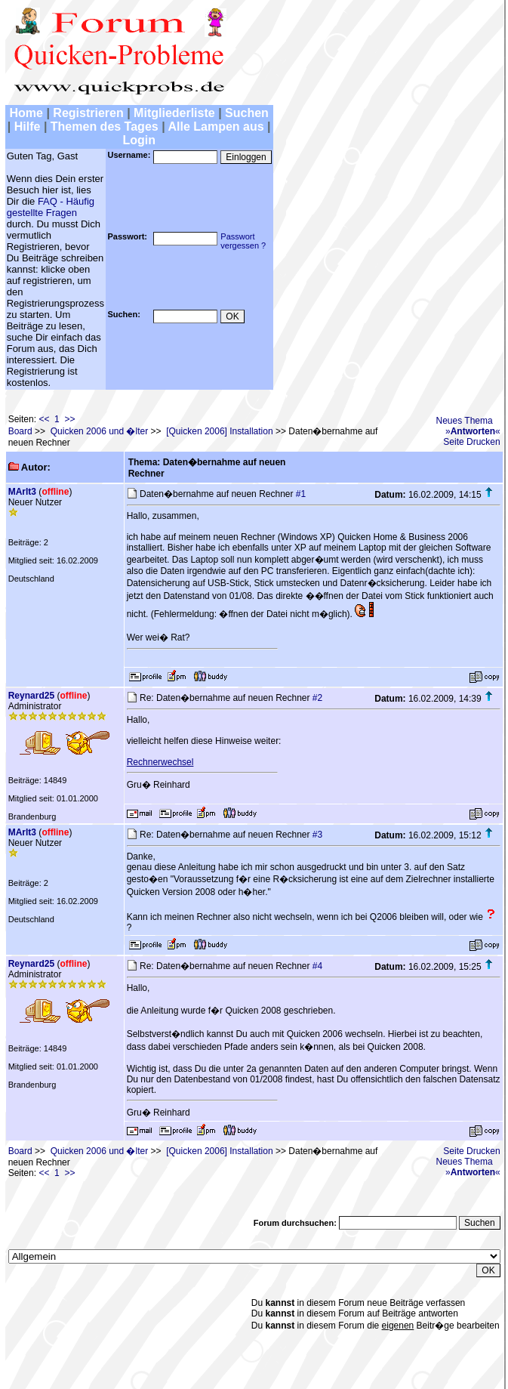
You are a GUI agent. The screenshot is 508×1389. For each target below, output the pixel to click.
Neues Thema (464, 420)
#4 (317, 966)
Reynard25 (31, 695)
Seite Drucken (471, 442)
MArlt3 (22, 491)
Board (20, 431)
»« (472, 431)
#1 (301, 494)
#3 (317, 834)
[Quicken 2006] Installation (219, 431)
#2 (317, 698)
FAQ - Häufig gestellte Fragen (50, 207)
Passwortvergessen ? (243, 241)
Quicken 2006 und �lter (99, 431)
